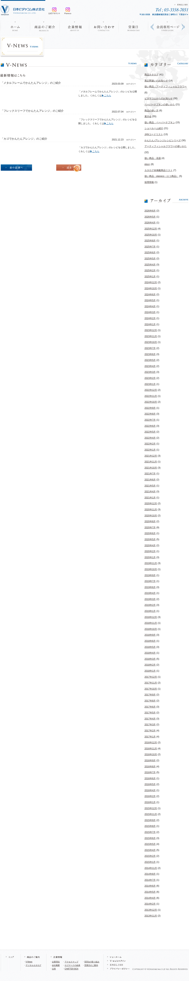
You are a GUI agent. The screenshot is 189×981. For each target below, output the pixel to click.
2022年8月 (150, 413)
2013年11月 (150, 915)
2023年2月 (150, 378)
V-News (29, 962)
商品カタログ (151, 74)
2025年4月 (150, 264)
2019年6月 (150, 587)
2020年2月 (150, 551)
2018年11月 (150, 623)
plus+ (147, 164)
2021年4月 (150, 491)
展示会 (148, 116)
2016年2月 (150, 796)
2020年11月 (150, 509)
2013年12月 (150, 910)
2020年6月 (150, 533)
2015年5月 (150, 844)
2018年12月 (150, 617)
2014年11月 (150, 868)
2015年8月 (150, 826)
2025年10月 (150, 234)
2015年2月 (150, 856)
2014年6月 (150, 886)
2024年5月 (150, 300)
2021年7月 (150, 473)
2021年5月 (150, 485)
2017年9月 (150, 694)
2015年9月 (150, 820)
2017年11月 (150, 682)
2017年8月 (150, 700)
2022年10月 (150, 402)
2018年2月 (150, 664)
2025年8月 (150, 240)
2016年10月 (150, 754)
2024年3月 (150, 312)
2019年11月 (150, 563)
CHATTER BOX (71, 969)
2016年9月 (150, 760)
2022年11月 (150, 396)
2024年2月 (150, 318)
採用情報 (149, 182)
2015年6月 (150, 838)
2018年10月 (150, 629)
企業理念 (56, 962)
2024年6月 (150, 294)
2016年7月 (150, 772)
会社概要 (56, 965)
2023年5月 (150, 360)
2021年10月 (150, 467)
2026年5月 (150, 216)
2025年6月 (150, 252)
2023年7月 (150, 348)
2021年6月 (150, 479)
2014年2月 (150, 903)
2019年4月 (150, 593)
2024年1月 (150, 324)
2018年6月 (150, 641)
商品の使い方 (151, 110)
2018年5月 (150, 647)
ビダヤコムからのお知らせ (158, 98)
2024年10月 (150, 288)
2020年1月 (150, 557)
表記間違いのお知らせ (156, 80)
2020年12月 (150, 503)
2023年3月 (150, 372)
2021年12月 (150, 455)
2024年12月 (150, 282)
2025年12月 (150, 228)
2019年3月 (150, 599)
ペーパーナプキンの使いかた (159, 104)
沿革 (54, 969)
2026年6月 (150, 210)
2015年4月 (150, 850)
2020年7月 (150, 527)
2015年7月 (150, 832)
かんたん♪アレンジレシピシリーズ (162, 140)
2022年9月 (150, 408)
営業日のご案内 (91, 965)
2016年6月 (150, 778)
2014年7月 (150, 880)
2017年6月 (150, 706)
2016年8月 (150, 766)
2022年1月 (150, 449)
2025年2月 (150, 270)
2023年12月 (150, 330)
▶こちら (106, 95)
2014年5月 (150, 892)
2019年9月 (150, 575)
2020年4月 (150, 545)
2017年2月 (150, 730)
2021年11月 (150, 461)
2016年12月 (150, 742)
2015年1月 (150, 862)
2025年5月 (150, 258)
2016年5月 (150, 784)
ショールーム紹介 (153, 128)
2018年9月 (150, 635)
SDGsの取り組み (91, 962)
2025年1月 (150, 276)
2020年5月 (150, 539)
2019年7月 (150, 581)
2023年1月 (150, 384)
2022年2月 (150, 443)
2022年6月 (150, 426)
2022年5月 (150, 431)
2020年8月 (150, 521)
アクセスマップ (71, 962)
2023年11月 (150, 336)
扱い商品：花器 (152, 158)
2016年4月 (150, 790)
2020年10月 (150, 515)
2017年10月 (150, 688)
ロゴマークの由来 (72, 965)
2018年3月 (150, 659)
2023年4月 (150, 366)
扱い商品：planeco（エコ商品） (161, 176)
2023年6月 (150, 354)
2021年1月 (150, 497)
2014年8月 (150, 874)
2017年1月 (150, 736)
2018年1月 (150, 670)
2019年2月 (150, 605)
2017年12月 (150, 677)
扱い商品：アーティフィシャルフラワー (165, 86)
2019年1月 (150, 611)
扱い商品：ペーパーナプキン (159, 122)
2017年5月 (150, 712)
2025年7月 (150, 246)
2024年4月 (150, 306)
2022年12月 (150, 390)
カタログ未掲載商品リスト (158, 170)
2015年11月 (150, 814)
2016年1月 (150, 802)
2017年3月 (150, 724)
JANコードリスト (153, 134)
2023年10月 (150, 342)
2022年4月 (150, 437)
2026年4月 (150, 222)
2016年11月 (150, 748)
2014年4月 (150, 898)
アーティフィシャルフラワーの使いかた (165, 146)
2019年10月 (150, 569)
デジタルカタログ (33, 965)
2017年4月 (150, 718)
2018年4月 (150, 653)
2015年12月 (150, 808)
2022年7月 (150, 420)
